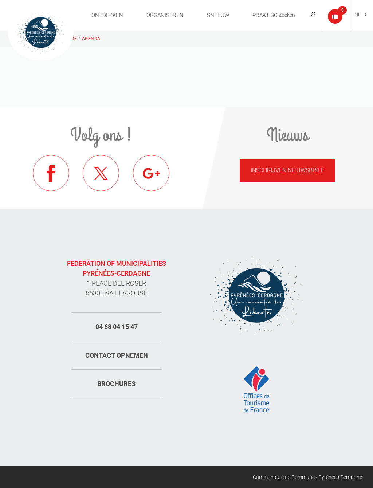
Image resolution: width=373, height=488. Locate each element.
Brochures (116, 383)
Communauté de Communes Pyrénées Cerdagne (307, 477)
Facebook (51, 173)
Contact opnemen (116, 355)
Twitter (101, 173)
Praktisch (267, 15)
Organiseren (165, 15)
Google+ (151, 173)
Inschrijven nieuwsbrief (287, 170)
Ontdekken (107, 15)
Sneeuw (218, 15)
